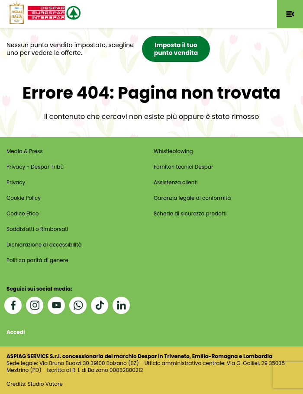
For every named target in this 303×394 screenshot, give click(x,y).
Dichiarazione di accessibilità (44, 244)
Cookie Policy (23, 198)
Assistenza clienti (176, 182)
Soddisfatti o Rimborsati (37, 229)
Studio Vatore (45, 384)
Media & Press (24, 151)
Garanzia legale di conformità (192, 198)
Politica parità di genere (37, 260)
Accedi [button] (15, 332)
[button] (290, 14)
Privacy (15, 182)
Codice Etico (22, 213)
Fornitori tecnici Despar (183, 166)
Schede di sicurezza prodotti (190, 213)
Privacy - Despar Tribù (35, 166)
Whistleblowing (173, 151)
